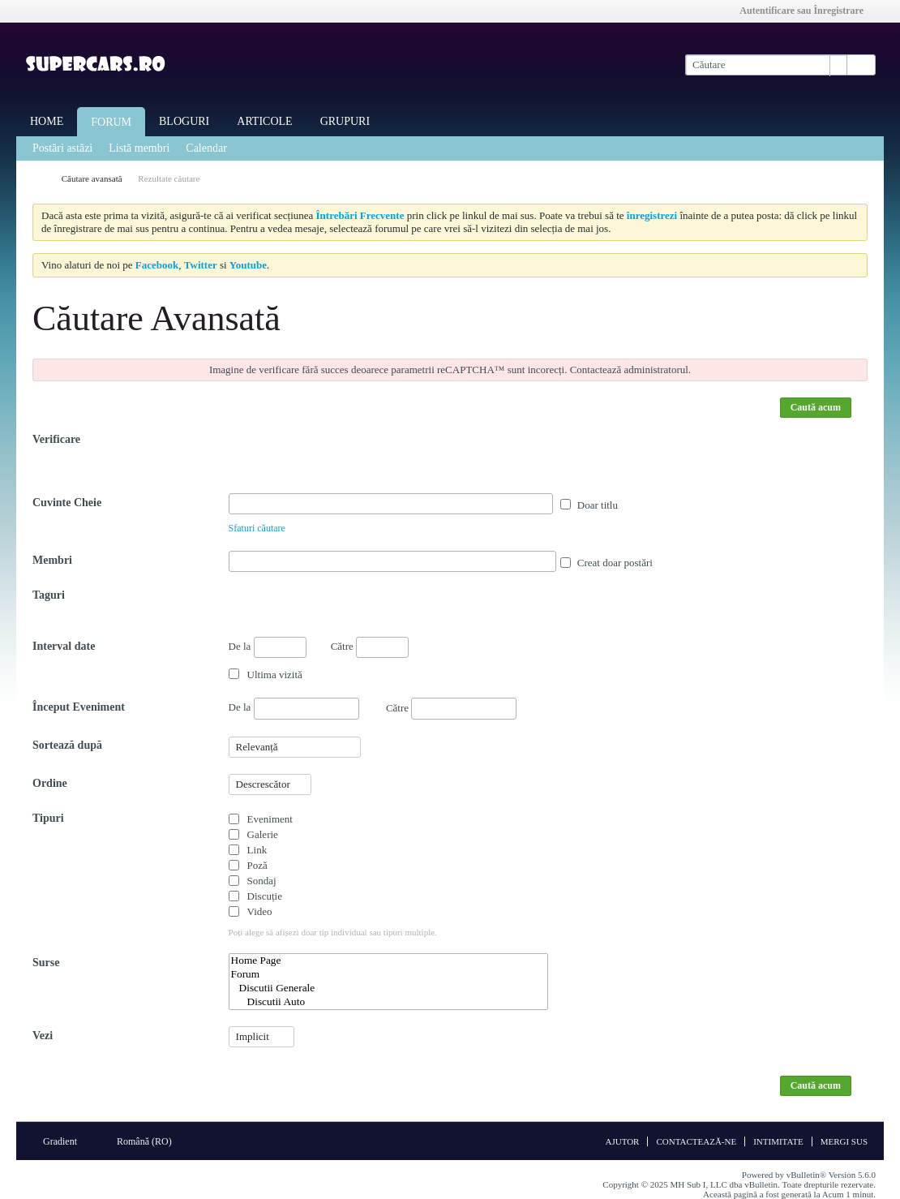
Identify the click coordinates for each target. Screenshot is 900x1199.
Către (370, 646)
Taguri (48, 595)
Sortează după (67, 745)
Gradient (65, 1141)
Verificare (56, 439)
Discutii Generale (388, 988)
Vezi (42, 1035)
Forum (111, 122)
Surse (45, 962)
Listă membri (139, 148)
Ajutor (622, 1141)
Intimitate (778, 1141)
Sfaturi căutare (257, 528)
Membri (52, 560)
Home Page (388, 961)
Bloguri (184, 121)
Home (46, 121)
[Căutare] (765, 64)
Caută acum (816, 407)
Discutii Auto (388, 1002)
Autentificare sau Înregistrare (806, 10)
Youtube (248, 265)
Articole (264, 121)
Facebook (156, 265)
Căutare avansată (92, 178)
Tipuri (48, 818)
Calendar (206, 148)
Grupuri (345, 121)
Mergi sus (844, 1141)
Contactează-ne (696, 1141)
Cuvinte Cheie (66, 502)
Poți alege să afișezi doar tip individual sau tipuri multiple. (333, 932)
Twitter (200, 265)
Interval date (63, 646)
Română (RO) (149, 1141)
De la (267, 647)
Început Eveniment (78, 707)
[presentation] (352, 461)
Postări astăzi (62, 148)
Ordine (49, 783)
